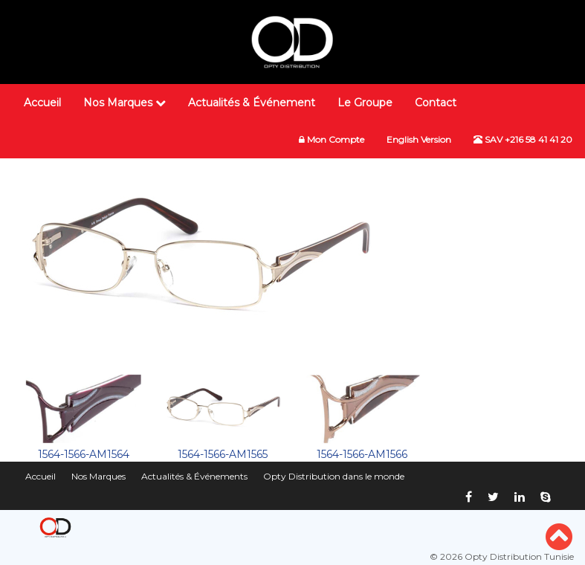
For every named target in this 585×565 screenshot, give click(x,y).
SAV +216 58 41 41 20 (523, 139)
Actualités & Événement (251, 102)
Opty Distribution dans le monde (333, 476)
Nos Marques (124, 102)
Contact (435, 102)
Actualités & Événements (194, 476)
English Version (419, 139)
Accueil (42, 102)
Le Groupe (364, 102)
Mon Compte (331, 139)
